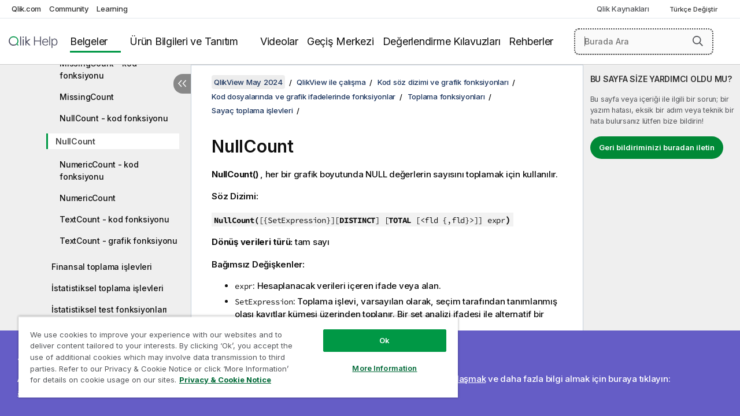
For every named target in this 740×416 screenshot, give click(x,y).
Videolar (279, 41)
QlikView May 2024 (248, 82)
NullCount (75, 141)
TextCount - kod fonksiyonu (114, 219)
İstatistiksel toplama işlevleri (107, 288)
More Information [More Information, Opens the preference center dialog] (375, 359)
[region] (232, 352)
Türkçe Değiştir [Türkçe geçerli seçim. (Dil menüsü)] (694, 9)
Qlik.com (26, 8)
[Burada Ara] (643, 41)
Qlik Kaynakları (623, 8)
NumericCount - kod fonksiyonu (99, 170)
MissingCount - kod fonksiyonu (98, 69)
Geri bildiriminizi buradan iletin (657, 147)
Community (69, 8)
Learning (112, 8)
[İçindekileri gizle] (182, 84)
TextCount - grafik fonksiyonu (118, 241)
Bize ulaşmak (459, 378)
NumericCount (88, 198)
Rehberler (531, 41)
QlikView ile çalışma (331, 82)
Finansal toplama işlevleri (101, 267)
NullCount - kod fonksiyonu (114, 118)
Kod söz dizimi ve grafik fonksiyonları (443, 82)
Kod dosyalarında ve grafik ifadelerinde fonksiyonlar (303, 96)
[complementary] (661, 240)
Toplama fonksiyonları (446, 96)
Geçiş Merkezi (340, 41)
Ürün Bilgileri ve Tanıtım (184, 41)
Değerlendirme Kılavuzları (442, 41)
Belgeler (89, 41)
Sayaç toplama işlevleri (252, 110)
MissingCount (87, 97)
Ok (376, 331)
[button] (697, 41)
